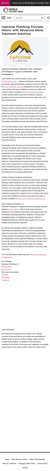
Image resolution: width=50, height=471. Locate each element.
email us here (6, 269)
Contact (25, 468)
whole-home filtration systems (32, 92)
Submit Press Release (37, 459)
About (7, 459)
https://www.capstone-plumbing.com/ (31, 199)
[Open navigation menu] (6, 18)
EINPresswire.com (9, 81)
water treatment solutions (13, 87)
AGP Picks (5, 3)
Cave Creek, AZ (14, 209)
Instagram (5, 277)
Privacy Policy (42, 463)
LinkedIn (5, 275)
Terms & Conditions (9, 463)
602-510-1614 (6, 267)
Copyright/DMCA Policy (26, 463)
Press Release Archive (19, 459)
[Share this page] (48, 18)
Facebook (5, 280)
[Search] (27, 18)
